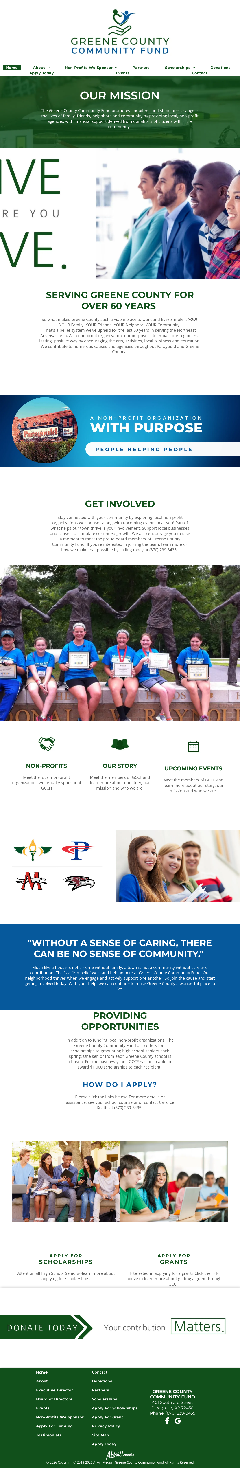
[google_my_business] (177, 1422)
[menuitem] (13, 67)
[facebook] (167, 1422)
